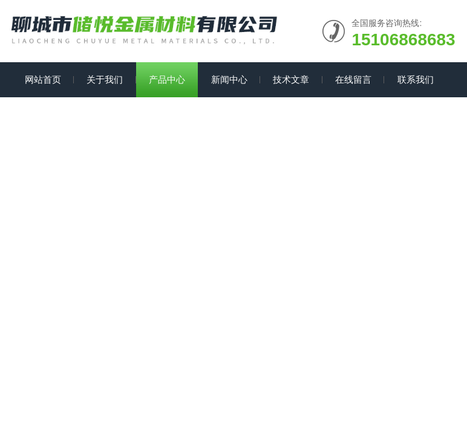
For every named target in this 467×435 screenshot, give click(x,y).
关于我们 (105, 79)
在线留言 (353, 79)
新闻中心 (229, 79)
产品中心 (167, 79)
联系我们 (415, 79)
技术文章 (291, 79)
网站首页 (43, 79)
